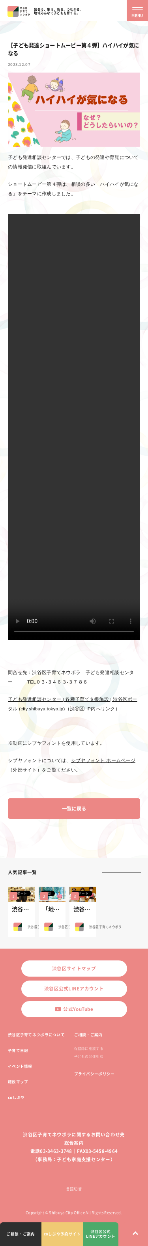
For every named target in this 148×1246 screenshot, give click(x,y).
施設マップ (18, 1081)
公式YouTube (74, 1009)
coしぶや (16, 1097)
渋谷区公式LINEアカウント (74, 988)
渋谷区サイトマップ (74, 968)
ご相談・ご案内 (88, 1034)
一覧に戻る (74, 808)
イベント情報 (20, 1066)
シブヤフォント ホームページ (103, 760)
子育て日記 (18, 1050)
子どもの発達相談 (88, 1056)
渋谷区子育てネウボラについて (36, 1034)
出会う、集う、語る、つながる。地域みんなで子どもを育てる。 (58, 11)
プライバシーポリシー (94, 1073)
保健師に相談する (88, 1048)
